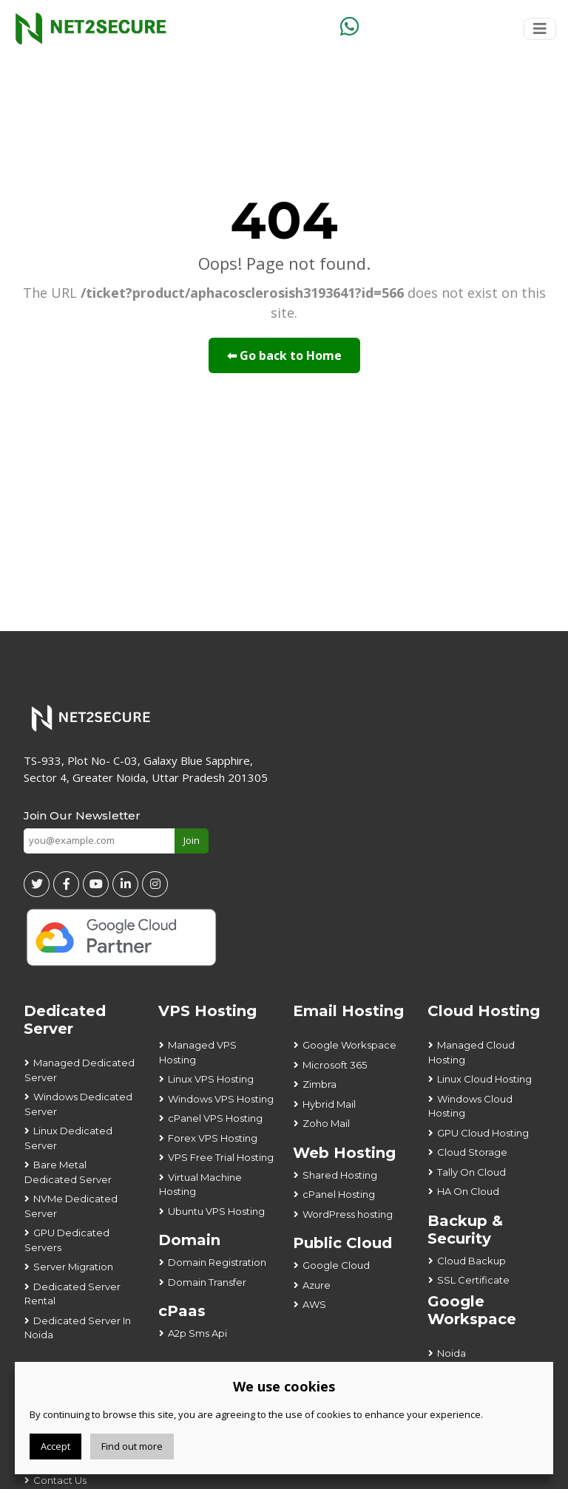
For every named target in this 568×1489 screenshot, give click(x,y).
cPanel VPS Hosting (215, 1118)
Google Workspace (349, 1045)
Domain (189, 1240)
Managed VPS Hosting (198, 1052)
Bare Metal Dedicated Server (68, 1172)
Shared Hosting (339, 1175)
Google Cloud (336, 1265)
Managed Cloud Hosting (471, 1052)
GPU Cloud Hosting (483, 1133)
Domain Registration (217, 1262)
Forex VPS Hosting (212, 1138)
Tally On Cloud (471, 1172)
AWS (314, 1304)
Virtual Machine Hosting (200, 1184)
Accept (55, 1446)
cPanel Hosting (338, 1194)
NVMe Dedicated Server (71, 1206)
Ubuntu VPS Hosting (216, 1211)
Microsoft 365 (334, 1065)
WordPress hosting (347, 1214)
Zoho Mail (326, 1123)
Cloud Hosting (483, 1011)
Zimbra (319, 1084)
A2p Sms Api (197, 1333)
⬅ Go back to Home (284, 355)
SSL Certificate (473, 1280)
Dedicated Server (65, 1019)
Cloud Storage (472, 1152)
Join (191, 840)
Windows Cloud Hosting (470, 1106)
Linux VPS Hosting (211, 1079)
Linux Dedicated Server (68, 1138)
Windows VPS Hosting (221, 1099)
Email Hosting (348, 1011)
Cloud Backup (471, 1261)
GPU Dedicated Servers (66, 1240)
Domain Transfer (207, 1282)
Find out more (132, 1446)
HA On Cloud (468, 1191)
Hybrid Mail (329, 1104)
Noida (451, 1353)
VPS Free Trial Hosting (221, 1157)
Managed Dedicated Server (79, 1070)
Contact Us (60, 1480)
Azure (316, 1285)
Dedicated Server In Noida (77, 1328)
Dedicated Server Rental (72, 1294)
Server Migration (73, 1266)
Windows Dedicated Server (78, 1104)
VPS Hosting (207, 1011)
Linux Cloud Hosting (484, 1079)
